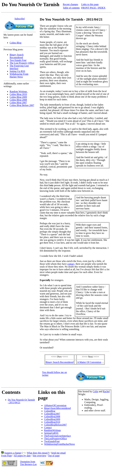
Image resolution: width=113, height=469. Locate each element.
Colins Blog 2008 (18, 99)
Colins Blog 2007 (18, 102)
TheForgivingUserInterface (57, 435)
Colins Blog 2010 (18, 94)
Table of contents (71, 7)
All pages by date (22, 455)
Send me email (58, 453)
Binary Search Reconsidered (17, 56)
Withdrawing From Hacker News (19, 75)
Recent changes (70, 4)
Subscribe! (20, 18)
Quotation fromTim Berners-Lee (28, 463)
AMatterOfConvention (55, 405)
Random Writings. (19, 91)
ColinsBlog (49, 411)
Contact (48, 427)
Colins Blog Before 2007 (22, 105)
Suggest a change (12, 453)
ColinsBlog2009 (52, 419)
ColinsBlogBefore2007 (55, 424)
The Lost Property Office (22, 63)
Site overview (39, 455)
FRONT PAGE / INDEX (93, 7)
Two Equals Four (18, 60)
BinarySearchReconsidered (57, 408)
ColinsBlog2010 (52, 422)
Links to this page (90, 4)
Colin (95, 391)
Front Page (6, 455)
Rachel (106, 391)
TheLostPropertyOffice (55, 438)
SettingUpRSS (51, 433)
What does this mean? (37, 453)
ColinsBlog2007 (52, 413)
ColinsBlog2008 (52, 416)
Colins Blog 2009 (18, 97)
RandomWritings (52, 430)
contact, (71, 264)
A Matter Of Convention (89, 362)
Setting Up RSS (17, 71)
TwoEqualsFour (52, 441)
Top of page (54, 455)
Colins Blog (15, 42)
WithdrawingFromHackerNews (59, 444)
